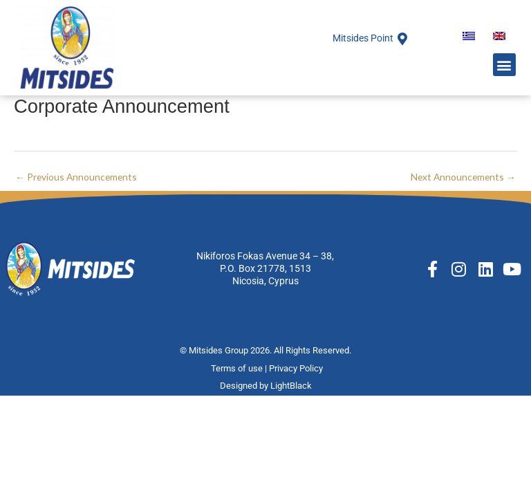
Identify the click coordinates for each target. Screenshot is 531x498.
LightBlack (291, 385)
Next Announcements (463, 177)
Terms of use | (240, 368)
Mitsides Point (363, 38)
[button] (504, 64)
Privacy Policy (297, 368)
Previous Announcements (76, 177)
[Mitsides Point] (402, 39)
